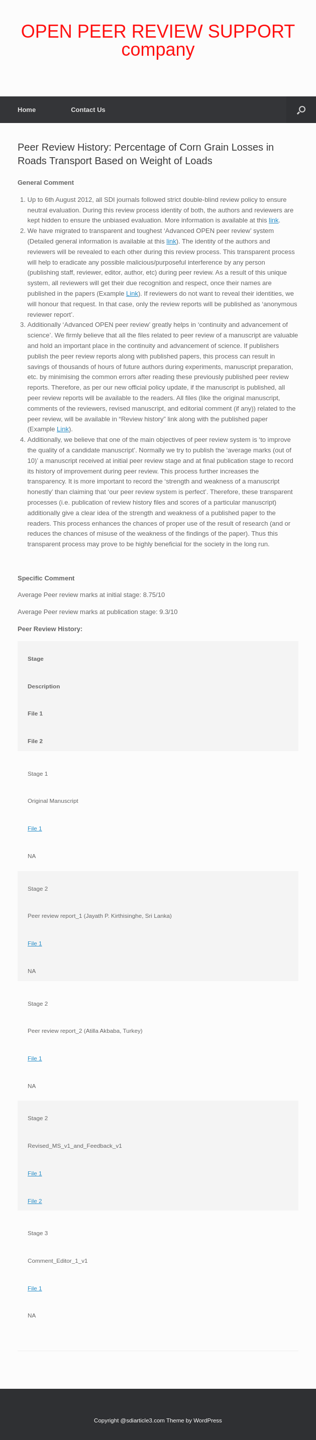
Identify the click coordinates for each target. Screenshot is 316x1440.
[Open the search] (301, 109)
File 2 (35, 1200)
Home (27, 109)
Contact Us (88, 109)
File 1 (35, 828)
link (274, 220)
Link (132, 293)
